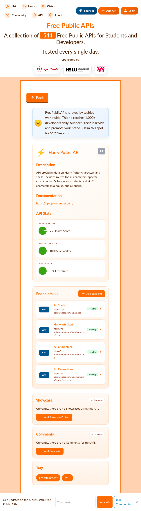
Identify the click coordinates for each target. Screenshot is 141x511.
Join (123, 502)
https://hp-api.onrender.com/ (54, 203)
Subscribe (105, 502)
